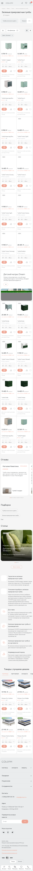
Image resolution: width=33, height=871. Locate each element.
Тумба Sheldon (21, 251)
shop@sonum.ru (21, 797)
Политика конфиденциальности (9, 853)
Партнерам (15, 674)
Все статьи (16, 567)
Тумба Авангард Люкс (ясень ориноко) (8, 136)
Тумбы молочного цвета (9, 510)
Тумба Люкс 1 (21, 60)
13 (7, 700)
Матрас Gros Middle (23, 698)
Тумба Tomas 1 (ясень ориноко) (23, 213)
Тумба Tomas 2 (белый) (8, 359)
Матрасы (5, 674)
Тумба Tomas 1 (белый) (23, 359)
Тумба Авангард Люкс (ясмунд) (8, 98)
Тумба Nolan (20, 321)
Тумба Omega (21, 397)
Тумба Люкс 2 (21, 98)
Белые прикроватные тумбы (10, 515)
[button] (10, 497)
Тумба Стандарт (6, 60)
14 (7, 737)
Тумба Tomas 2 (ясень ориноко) (8, 174)
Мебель (24, 768)
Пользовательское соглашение (9, 850)
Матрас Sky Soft (21, 736)
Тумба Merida (5, 321)
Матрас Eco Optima (7, 698)
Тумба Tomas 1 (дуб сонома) (7, 213)
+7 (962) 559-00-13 (8, 797)
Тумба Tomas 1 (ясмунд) (8, 251)
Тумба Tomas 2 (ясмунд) (21, 174)
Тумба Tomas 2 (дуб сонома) (22, 136)
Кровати (25, 674)
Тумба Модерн (21, 435)
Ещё (2, 519)
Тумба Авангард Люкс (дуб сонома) (8, 435)
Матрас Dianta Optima (8, 736)
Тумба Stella (5, 397)
